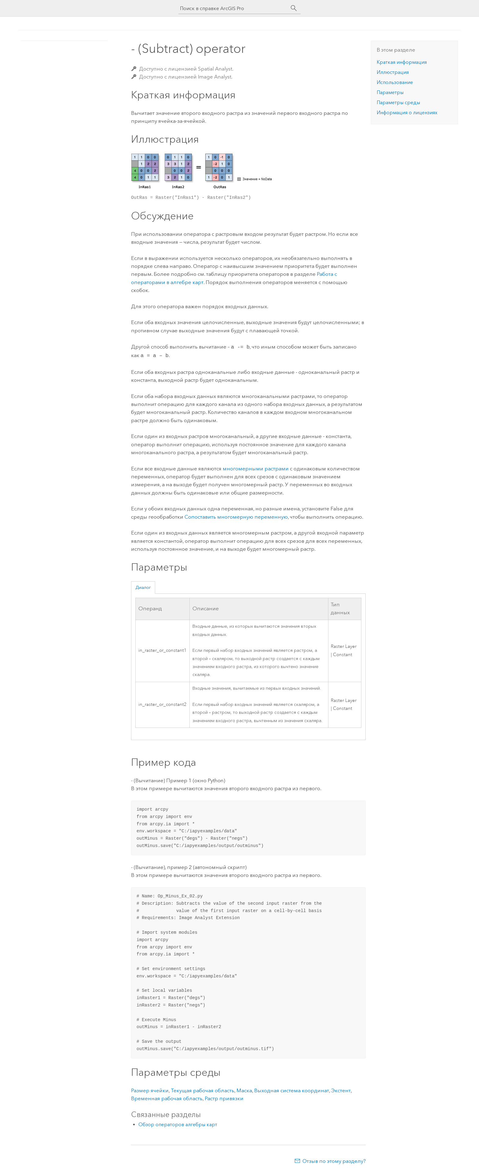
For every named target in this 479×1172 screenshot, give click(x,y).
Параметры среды (398, 102)
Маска (244, 1089)
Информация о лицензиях (407, 112)
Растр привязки (224, 1097)
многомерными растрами (256, 467)
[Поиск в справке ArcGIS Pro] (233, 8)
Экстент (341, 1089)
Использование (395, 82)
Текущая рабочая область (202, 1089)
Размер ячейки (150, 1089)
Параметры (390, 92)
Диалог (143, 586)
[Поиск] (294, 8)
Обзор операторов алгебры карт (177, 1123)
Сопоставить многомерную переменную (236, 516)
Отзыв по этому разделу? (334, 1160)
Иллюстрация (393, 72)
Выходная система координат (291, 1089)
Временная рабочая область (167, 1097)
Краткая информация (402, 62)
